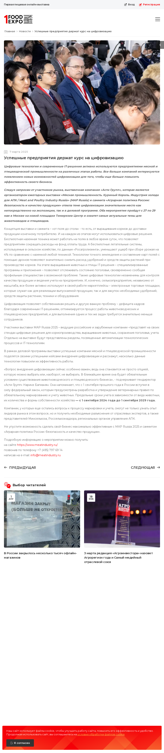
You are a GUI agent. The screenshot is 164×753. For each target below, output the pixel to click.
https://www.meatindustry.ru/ (37, 445)
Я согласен (22, 742)
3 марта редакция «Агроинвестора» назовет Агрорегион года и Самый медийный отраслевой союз (118, 557)
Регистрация (149, 4)
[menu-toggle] (157, 19)
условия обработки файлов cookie (101, 734)
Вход (129, 4)
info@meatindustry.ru (46, 455)
